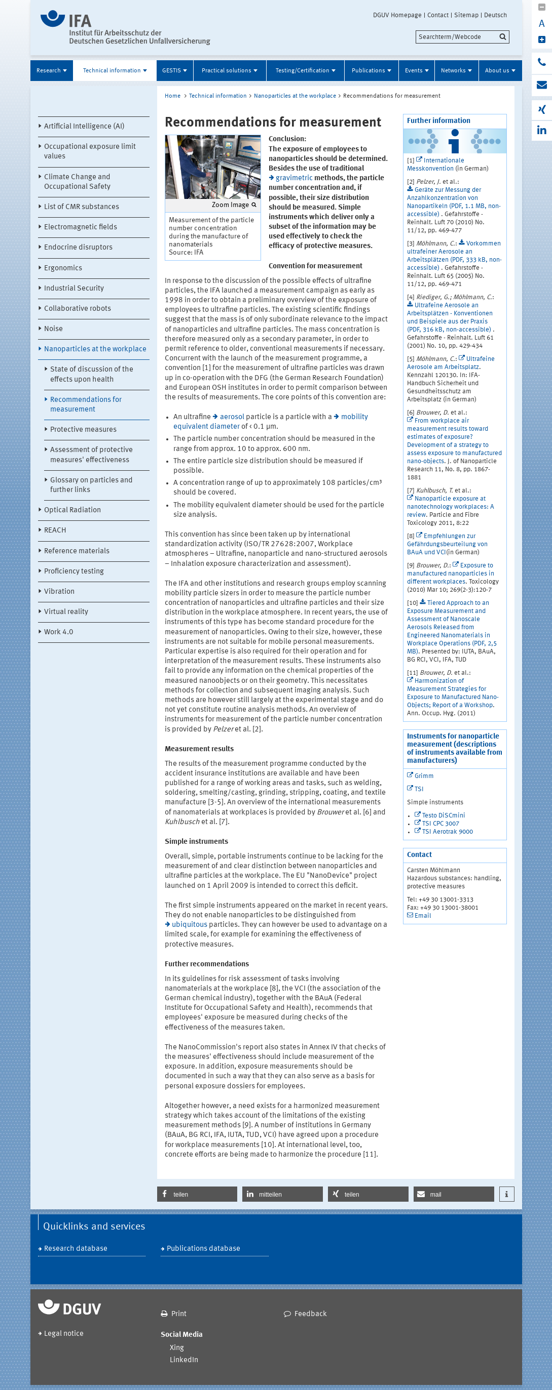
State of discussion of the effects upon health (91, 374)
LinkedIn (184, 1360)
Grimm (424, 776)
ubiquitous (189, 925)
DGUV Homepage (397, 15)
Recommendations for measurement (86, 405)
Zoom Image (230, 205)
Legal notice (64, 1334)
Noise (53, 329)
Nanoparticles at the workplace (95, 349)
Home (172, 96)
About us (497, 71)
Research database (75, 1249)
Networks (453, 71)
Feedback (311, 1314)
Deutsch (495, 15)
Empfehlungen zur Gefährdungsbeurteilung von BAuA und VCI (447, 544)
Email (423, 916)
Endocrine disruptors (78, 248)
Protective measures (83, 430)
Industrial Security (74, 289)
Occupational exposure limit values (90, 151)
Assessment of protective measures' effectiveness (91, 455)
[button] (197, 1194)
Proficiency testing (74, 572)
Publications (368, 71)
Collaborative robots (77, 309)
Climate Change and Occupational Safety (77, 182)
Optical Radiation (72, 510)
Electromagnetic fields (80, 227)
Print (179, 1314)
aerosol (232, 417)
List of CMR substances (81, 207)
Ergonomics (63, 268)
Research (48, 71)
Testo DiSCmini (443, 815)
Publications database (203, 1249)
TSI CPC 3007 (440, 824)
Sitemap (466, 15)
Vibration (59, 592)
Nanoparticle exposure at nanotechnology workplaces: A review (450, 507)
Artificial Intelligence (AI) (84, 127)
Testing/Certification (302, 71)
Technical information (112, 71)
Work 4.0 (58, 632)
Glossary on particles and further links (91, 485)
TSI (419, 789)
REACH (55, 531)
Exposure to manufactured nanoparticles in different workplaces (450, 573)
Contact (438, 15)
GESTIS (171, 71)
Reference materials (76, 551)
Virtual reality (66, 612)
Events (414, 71)
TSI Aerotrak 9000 (447, 832)
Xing (177, 1348)
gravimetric (294, 178)
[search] (462, 37)
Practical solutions (226, 71)
